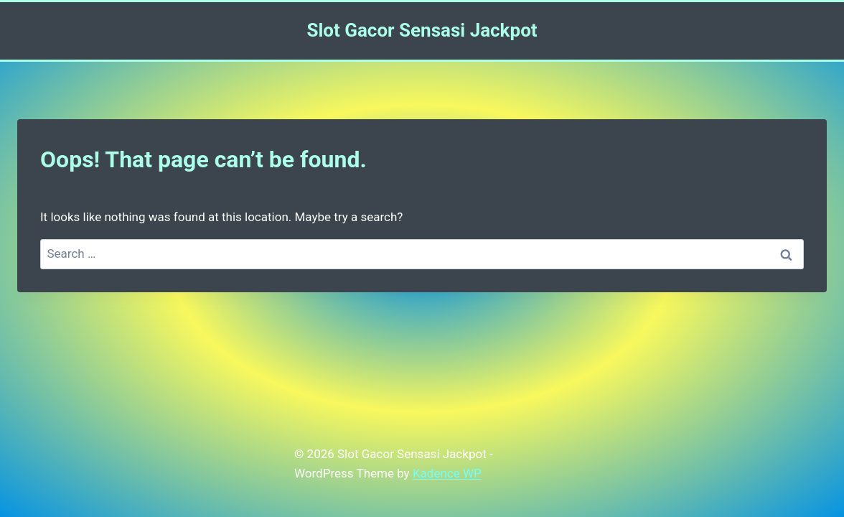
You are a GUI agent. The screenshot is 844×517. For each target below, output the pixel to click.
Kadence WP (447, 473)
